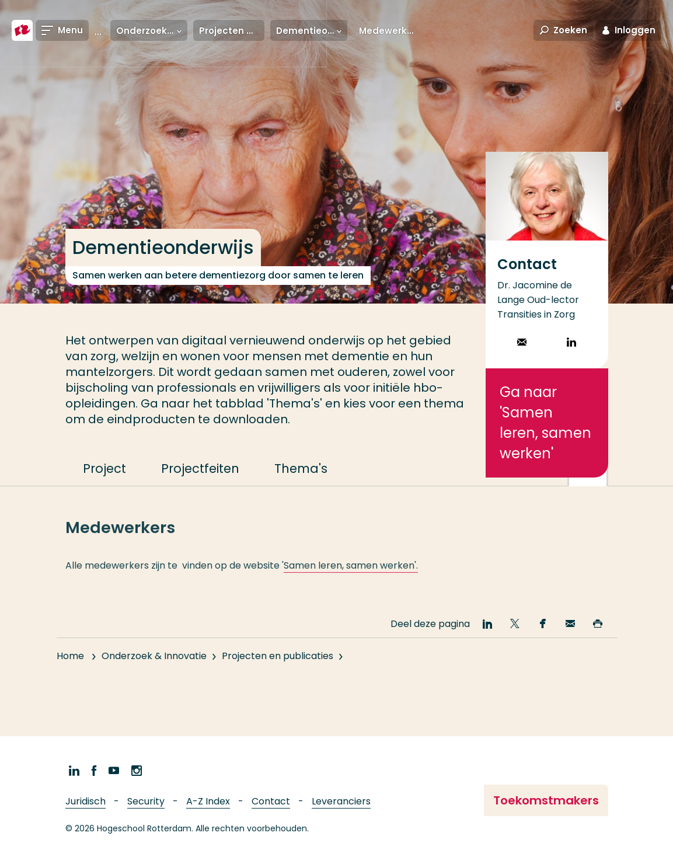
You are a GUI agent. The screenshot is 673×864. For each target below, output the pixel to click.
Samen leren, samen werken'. (351, 575)
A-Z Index (208, 801)
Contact (271, 801)
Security (146, 801)
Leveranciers (341, 801)
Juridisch (85, 801)
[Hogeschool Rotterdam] (22, 30)
